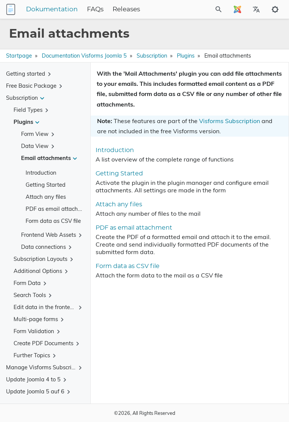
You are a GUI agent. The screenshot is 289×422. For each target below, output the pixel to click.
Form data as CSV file (53, 220)
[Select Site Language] (237, 9)
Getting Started (45, 184)
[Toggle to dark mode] (275, 9)
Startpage (19, 55)
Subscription (152, 55)
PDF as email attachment (58, 208)
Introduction (41, 172)
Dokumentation (52, 9)
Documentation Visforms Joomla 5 (84, 55)
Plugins (186, 55)
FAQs (95, 9)
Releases (126, 9)
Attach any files (46, 196)
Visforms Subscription (229, 121)
